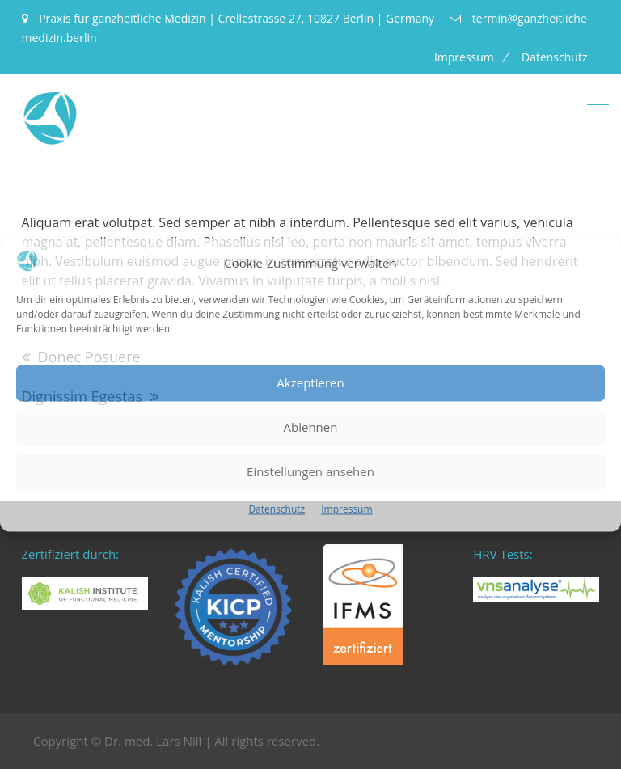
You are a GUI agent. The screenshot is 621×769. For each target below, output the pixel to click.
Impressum (346, 509)
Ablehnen (311, 428)
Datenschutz (276, 509)
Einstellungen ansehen (310, 472)
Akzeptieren (310, 383)
